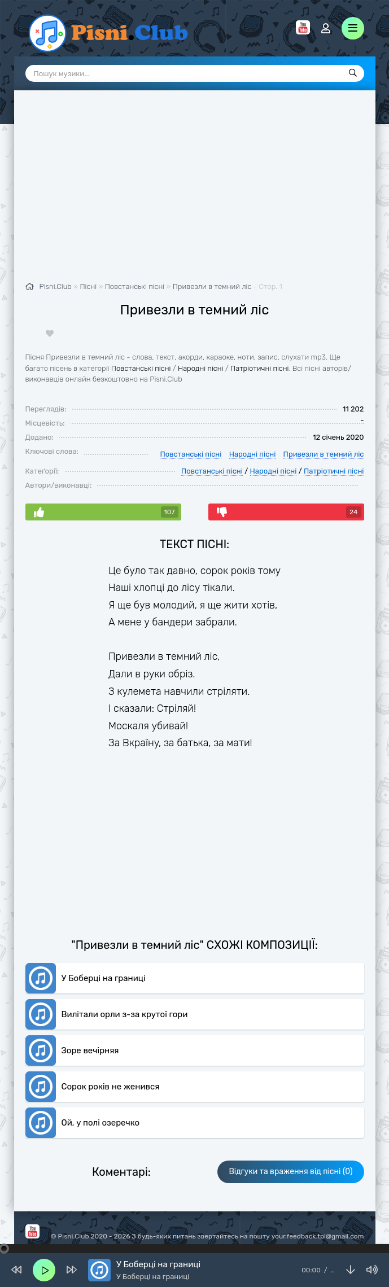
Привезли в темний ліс (212, 286)
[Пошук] (353, 73)
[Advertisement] (194, 192)
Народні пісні (200, 368)
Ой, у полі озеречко (101, 1123)
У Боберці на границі (104, 978)
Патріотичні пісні (259, 368)
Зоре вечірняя (90, 1050)
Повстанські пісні (141, 368)
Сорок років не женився (111, 1087)
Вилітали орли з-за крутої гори (125, 1014)
